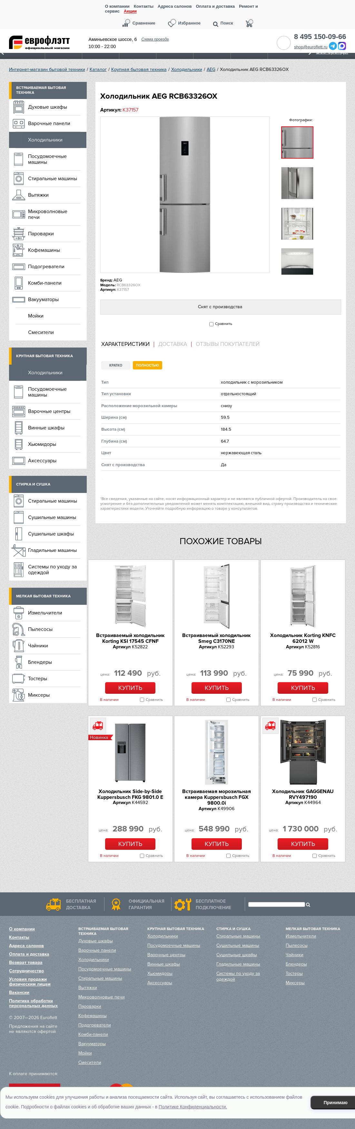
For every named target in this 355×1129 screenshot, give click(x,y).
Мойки (36, 316)
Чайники (38, 646)
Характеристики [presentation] (125, 344)
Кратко (115, 365)
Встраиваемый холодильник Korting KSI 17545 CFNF (130, 638)
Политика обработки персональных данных (33, 1003)
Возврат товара (26, 962)
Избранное (189, 23)
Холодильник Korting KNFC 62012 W (303, 638)
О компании (117, 6)
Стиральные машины (52, 178)
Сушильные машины (52, 517)
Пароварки (41, 234)
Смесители (41, 332)
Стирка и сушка (33, 484)
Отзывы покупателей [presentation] (228, 344)
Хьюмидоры (42, 444)
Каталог (98, 69)
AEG (211, 69)
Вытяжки (38, 195)
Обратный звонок (284, 43)
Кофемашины (44, 250)
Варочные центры (49, 411)
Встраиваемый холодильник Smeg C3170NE (216, 638)
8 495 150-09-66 (320, 36)
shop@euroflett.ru (311, 46)
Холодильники (186, 69)
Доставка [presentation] (172, 344)
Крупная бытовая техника (139, 69)
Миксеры (39, 695)
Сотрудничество (26, 971)
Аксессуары (42, 460)
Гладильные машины (52, 550)
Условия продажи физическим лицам (30, 982)
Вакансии (19, 992)
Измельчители (45, 613)
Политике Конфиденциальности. (193, 1106)
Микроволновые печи (47, 214)
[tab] (127, 344)
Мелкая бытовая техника (43, 596)
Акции (130, 11)
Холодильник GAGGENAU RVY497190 (303, 794)
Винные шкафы (46, 428)
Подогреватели (46, 266)
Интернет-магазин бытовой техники (47, 69)
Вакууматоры (43, 299)
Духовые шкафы (47, 107)
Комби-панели (45, 283)
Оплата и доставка (215, 6)
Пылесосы (40, 629)
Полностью (147, 365)
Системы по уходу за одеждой (52, 570)
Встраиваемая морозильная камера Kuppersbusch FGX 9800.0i (216, 797)
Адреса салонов (175, 6)
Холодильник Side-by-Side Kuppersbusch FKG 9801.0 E (130, 794)
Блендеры (40, 662)
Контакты (143, 6)
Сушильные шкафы (51, 534)
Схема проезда (155, 39)
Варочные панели (49, 123)
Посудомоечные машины (47, 159)
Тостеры (37, 678)
